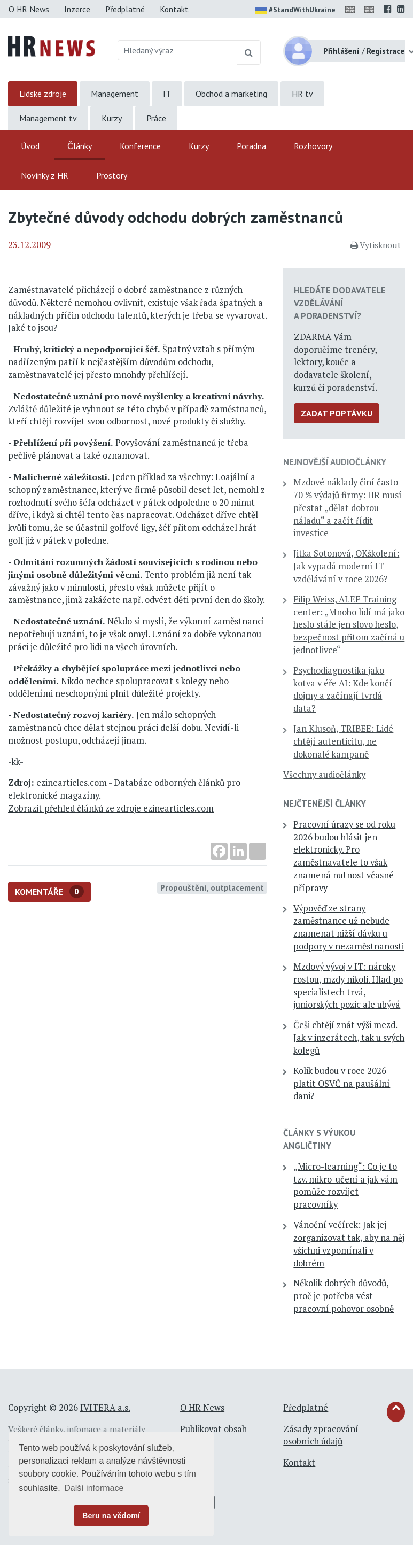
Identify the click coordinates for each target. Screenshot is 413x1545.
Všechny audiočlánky (324, 775)
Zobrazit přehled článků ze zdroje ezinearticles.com (111, 808)
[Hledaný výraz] (177, 50)
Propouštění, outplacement (212, 887)
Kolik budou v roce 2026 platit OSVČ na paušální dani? (341, 1083)
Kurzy (112, 118)
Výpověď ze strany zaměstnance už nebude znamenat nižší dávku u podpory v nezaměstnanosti (348, 927)
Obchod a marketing (231, 93)
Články (79, 146)
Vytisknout (375, 245)
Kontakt (174, 9)
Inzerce (77, 9)
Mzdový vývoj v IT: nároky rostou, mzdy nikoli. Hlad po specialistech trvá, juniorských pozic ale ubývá (348, 985)
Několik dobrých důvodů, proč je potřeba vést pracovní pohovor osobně (343, 1296)
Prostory (111, 175)
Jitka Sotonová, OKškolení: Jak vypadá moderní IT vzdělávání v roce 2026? (346, 566)
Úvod (30, 146)
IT (167, 93)
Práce (156, 118)
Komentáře (49, 891)
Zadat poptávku (336, 413)
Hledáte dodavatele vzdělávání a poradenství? (340, 303)
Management (114, 93)
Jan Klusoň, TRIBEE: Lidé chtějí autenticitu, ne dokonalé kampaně (343, 741)
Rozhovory (313, 146)
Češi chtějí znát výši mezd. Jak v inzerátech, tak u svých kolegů (348, 1037)
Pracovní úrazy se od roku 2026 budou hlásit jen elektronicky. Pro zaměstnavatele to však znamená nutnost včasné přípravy (344, 856)
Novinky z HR (44, 175)
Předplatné (125, 9)
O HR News (29, 9)
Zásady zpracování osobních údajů (321, 1435)
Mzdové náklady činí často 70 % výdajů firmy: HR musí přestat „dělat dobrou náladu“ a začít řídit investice (347, 507)
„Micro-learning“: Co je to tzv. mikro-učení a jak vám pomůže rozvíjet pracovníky (345, 1185)
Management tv (48, 118)
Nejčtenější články (324, 803)
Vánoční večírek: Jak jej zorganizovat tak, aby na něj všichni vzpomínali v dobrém (348, 1244)
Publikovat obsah (213, 1429)
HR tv (302, 93)
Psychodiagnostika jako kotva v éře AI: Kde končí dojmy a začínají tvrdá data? (342, 689)
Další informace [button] (93, 1488)
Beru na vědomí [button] (111, 1515)
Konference (140, 146)
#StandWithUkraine (295, 11)
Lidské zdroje (42, 93)
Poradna (251, 146)
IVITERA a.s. (105, 1407)
